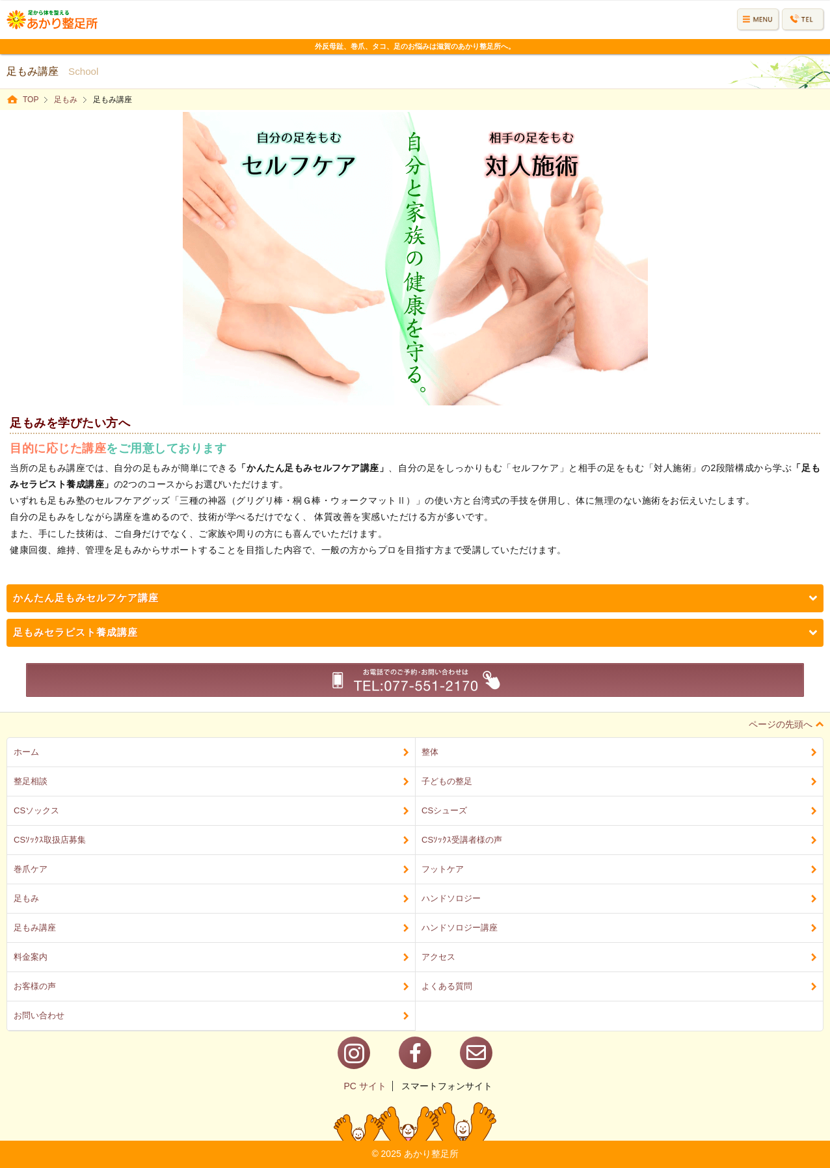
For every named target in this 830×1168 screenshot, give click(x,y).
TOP (30, 99)
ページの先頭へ (786, 724)
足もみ (65, 99)
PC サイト (364, 1086)
